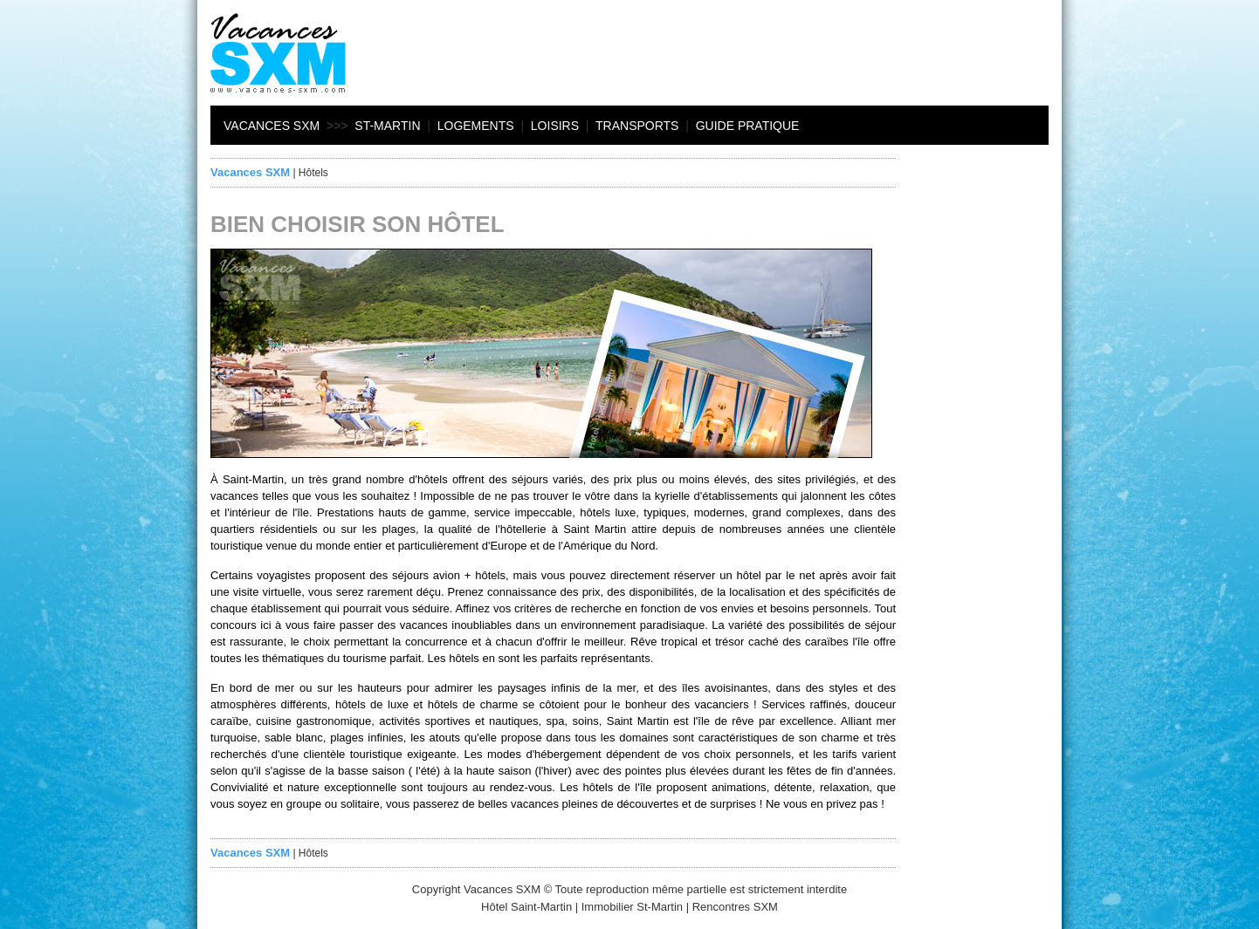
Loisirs (555, 126)
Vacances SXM (272, 126)
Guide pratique (748, 126)
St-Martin (387, 126)
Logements (475, 126)
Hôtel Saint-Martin (526, 906)
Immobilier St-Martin (632, 906)
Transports (636, 126)
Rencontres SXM (735, 906)
